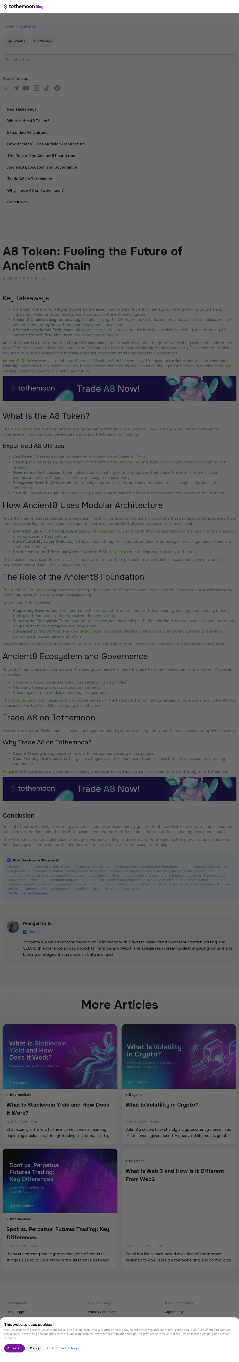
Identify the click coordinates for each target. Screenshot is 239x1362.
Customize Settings (63, 1348)
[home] (23, 6)
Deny (34, 1348)
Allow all (14, 1348)
